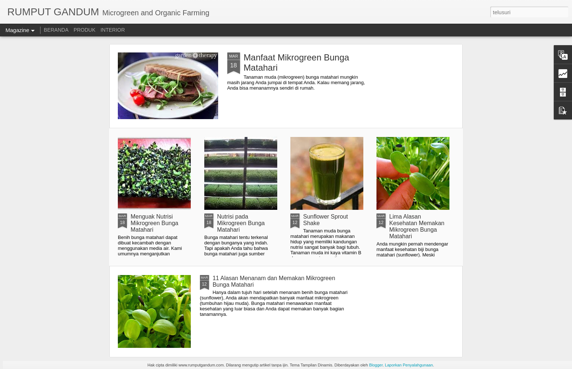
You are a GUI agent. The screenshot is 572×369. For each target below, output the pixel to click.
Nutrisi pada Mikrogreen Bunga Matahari (241, 223)
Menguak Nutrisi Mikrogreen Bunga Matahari (154, 223)
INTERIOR (112, 30)
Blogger (376, 365)
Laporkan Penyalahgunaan (409, 365)
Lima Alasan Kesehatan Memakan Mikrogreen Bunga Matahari (416, 226)
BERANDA (56, 30)
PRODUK (85, 30)
